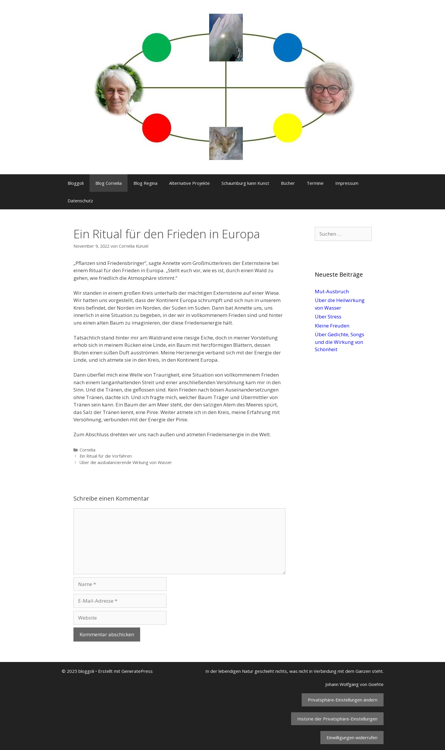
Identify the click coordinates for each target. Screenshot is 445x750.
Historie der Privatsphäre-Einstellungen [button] (337, 719)
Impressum (346, 183)
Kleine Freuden (332, 325)
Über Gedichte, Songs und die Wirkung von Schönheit (339, 342)
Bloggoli (76, 183)
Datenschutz (80, 201)
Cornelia (87, 450)
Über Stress (328, 316)
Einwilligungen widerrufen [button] (352, 737)
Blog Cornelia (108, 183)
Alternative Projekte (189, 183)
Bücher (288, 183)
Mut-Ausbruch (332, 291)
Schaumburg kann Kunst (245, 183)
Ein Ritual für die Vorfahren (106, 456)
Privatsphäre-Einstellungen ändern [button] (342, 700)
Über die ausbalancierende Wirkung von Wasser (126, 462)
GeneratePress (137, 671)
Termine (315, 183)
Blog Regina (145, 183)
